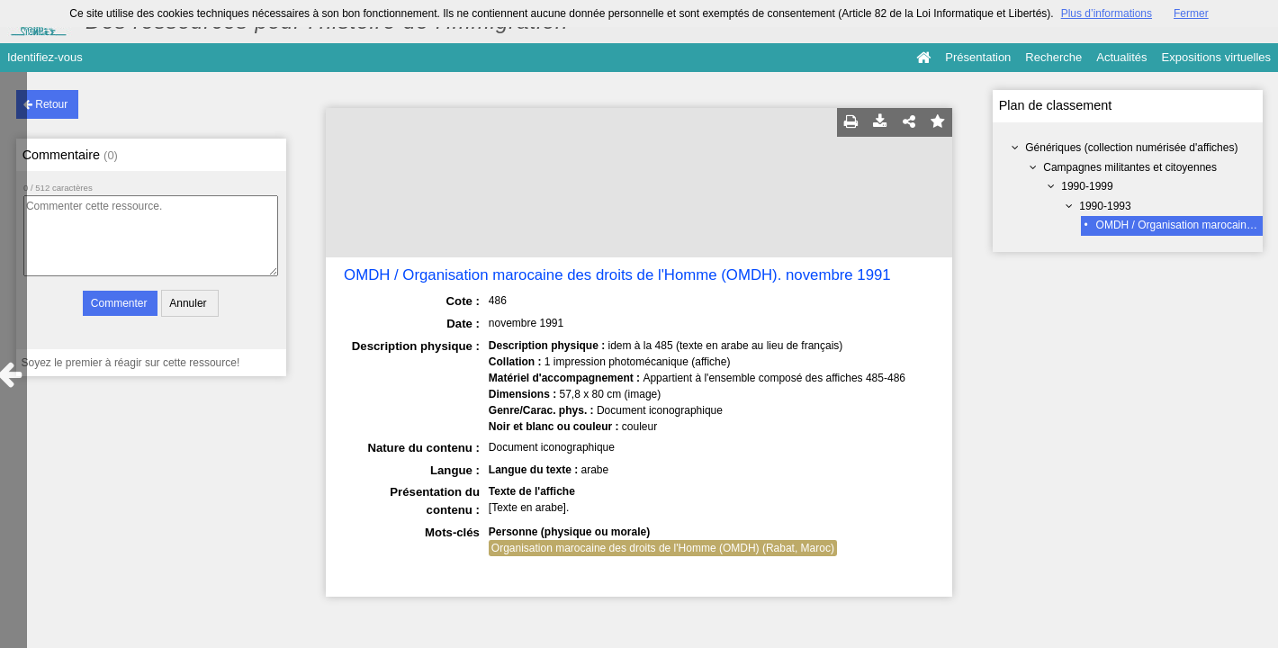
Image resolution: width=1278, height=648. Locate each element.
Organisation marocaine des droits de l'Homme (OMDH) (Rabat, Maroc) (662, 548)
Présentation (978, 57)
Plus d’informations (1106, 13)
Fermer (1191, 13)
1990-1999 (1086, 186)
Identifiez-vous (45, 57)
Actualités (1121, 57)
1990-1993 (1104, 206)
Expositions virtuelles (1216, 57)
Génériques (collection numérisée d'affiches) (1131, 147)
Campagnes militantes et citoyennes (1130, 167)
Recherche (1053, 57)
